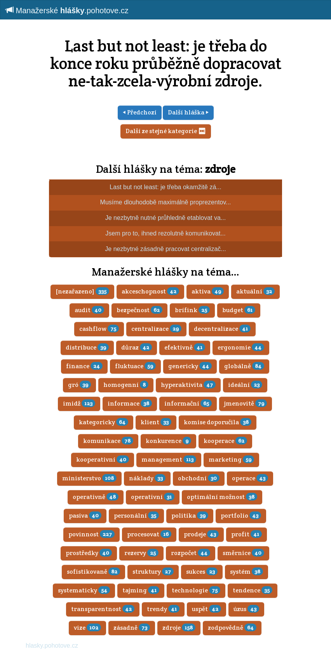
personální (136, 515)
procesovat (149, 534)
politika (189, 515)
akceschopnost (150, 291)
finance (84, 366)
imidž (79, 403)
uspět (206, 609)
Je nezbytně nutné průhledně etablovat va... (165, 217)
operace (250, 478)
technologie (196, 590)
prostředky (89, 553)
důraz (136, 347)
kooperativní (102, 459)
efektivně (184, 347)
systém (246, 571)
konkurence (168, 441)
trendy (163, 609)
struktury (153, 571)
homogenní (125, 385)
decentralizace (222, 329)
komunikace (108, 441)
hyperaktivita (188, 385)
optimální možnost (222, 497)
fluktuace (135, 366)
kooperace (225, 441)
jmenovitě (245, 403)
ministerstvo (89, 478)
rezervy (141, 553)
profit (246, 534)
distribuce (87, 347)
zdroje (220, 169)
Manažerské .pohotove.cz (67, 10)
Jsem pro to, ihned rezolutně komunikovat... (165, 233)
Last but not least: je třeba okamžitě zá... (165, 187)
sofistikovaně (93, 571)
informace (130, 403)
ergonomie (241, 347)
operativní (152, 497)
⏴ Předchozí (140, 112)
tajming (140, 590)
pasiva (85, 515)
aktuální (255, 291)
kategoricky (103, 422)
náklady (147, 478)
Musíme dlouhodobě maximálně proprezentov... (165, 202)
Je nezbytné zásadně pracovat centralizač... (165, 249)
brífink (192, 310)
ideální (245, 385)
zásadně (131, 628)
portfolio (241, 515)
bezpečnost (139, 310)
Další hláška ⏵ (188, 112)
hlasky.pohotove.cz (52, 645)
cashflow (99, 329)
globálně (244, 366)
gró (79, 385)
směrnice (243, 553)
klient (156, 422)
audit (89, 310)
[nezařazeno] (82, 291)
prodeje (201, 534)
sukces (202, 571)
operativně (95, 497)
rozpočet (190, 553)
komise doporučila (217, 422)
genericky (190, 366)
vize (87, 628)
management (168, 459)
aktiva (208, 291)
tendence (252, 590)
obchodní (199, 478)
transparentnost (102, 609)
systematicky (84, 590)
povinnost (91, 534)
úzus (246, 609)
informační (188, 403)
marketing (231, 459)
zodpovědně (232, 628)
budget (238, 310)
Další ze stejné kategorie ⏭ (165, 131)
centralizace (156, 329)
